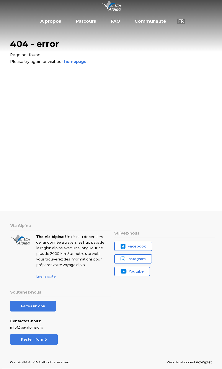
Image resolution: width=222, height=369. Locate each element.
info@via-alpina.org (26, 327)
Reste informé (34, 339)
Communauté (150, 21)
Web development (189, 362)
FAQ (115, 21)
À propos (50, 21)
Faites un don (33, 306)
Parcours (86, 21)
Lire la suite (46, 276)
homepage (76, 61)
